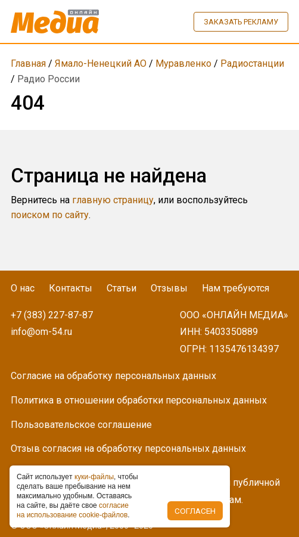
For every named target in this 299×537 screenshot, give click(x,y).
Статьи (121, 288)
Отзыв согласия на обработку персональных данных (128, 448)
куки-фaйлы (94, 477)
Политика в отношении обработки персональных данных (139, 400)
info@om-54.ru (41, 331)
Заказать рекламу (241, 21)
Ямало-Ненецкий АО (101, 63)
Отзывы (169, 288)
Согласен (195, 511)
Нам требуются (235, 288)
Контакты (70, 288)
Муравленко (183, 63)
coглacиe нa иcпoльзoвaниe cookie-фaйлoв (73, 510)
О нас (23, 288)
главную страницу (113, 200)
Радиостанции (252, 63)
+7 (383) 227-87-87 (52, 315)
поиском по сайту (50, 215)
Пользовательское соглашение (81, 424)
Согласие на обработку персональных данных (113, 375)
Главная (28, 63)
